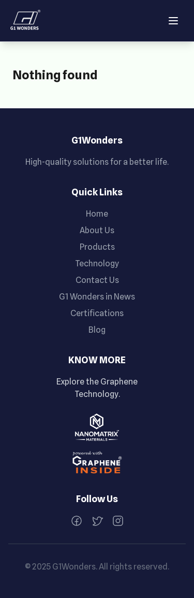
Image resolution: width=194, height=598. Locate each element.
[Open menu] (173, 20)
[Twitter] (97, 521)
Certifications (97, 313)
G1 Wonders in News (97, 297)
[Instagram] (118, 521)
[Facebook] (76, 521)
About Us (97, 230)
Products (97, 247)
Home (97, 214)
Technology (97, 263)
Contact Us (97, 280)
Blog (97, 330)
